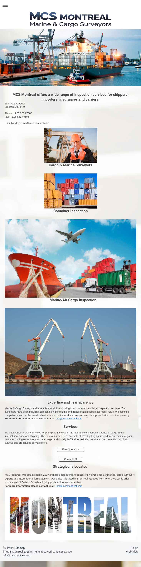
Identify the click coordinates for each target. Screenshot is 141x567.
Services (36, 432)
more (44, 442)
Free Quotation (70, 449)
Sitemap (20, 547)
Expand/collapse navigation (70, 5)
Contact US (70, 459)
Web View (132, 551)
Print (8, 547)
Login (135, 547)
